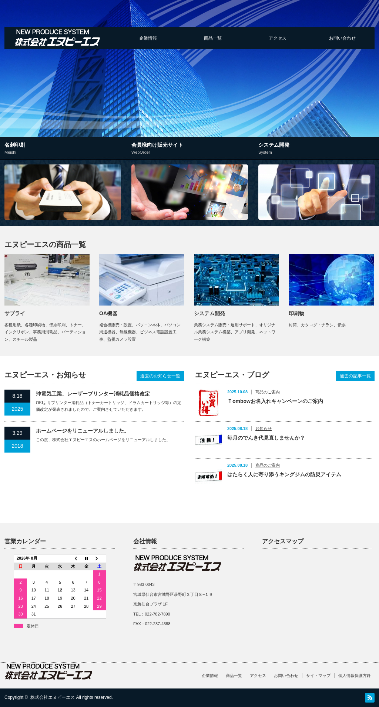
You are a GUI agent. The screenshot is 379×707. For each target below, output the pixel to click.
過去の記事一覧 (355, 375)
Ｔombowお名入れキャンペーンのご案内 (275, 401)
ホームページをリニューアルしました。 (82, 431)
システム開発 (316, 149)
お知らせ (263, 428)
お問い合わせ (342, 38)
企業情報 (148, 38)
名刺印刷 (66, 149)
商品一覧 (213, 38)
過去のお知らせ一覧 (160, 375)
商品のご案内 (267, 392)
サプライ (14, 313)
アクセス (277, 38)
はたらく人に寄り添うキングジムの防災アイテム (284, 474)
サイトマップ (318, 675)
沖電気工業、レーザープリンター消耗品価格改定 (93, 394)
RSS (370, 698)
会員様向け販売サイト (191, 149)
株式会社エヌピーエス (52, 697)
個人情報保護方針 (354, 675)
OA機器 (108, 313)
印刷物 (296, 313)
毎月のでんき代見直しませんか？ (266, 438)
